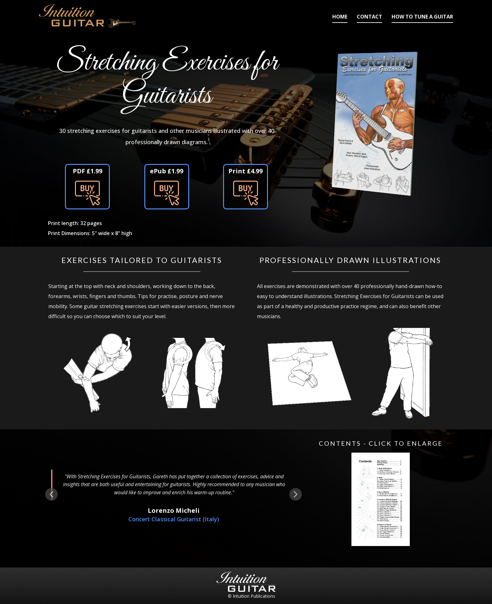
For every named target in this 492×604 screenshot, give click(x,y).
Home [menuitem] (339, 16)
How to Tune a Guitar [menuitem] (422, 16)
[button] (51, 494)
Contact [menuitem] (369, 16)
